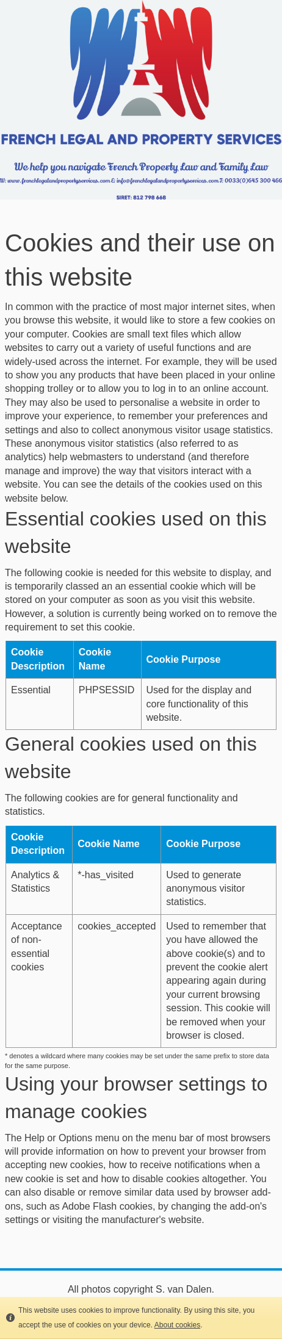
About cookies (177, 1325)
